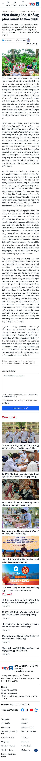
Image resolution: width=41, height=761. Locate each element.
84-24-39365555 (10, 690)
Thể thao (24, 738)
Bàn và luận (5, 727)
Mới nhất (24, 719)
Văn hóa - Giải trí (7, 738)
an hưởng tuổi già (29, 363)
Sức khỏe (24, 742)
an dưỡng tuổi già (13, 363)
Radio (8, 3)
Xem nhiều (5, 723)
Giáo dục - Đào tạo (28, 731)
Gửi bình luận (20, 408)
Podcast (15, 3)
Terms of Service (8, 396)
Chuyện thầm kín (7, 750)
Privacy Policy (33, 394)
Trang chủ (5, 719)
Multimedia (23, 3)
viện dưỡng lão (14, 361)
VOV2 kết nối (26, 746)
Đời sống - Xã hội (27, 727)
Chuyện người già (8, 11)
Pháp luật (5, 742)
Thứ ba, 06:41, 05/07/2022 (29, 11)
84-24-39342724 (10, 693)
